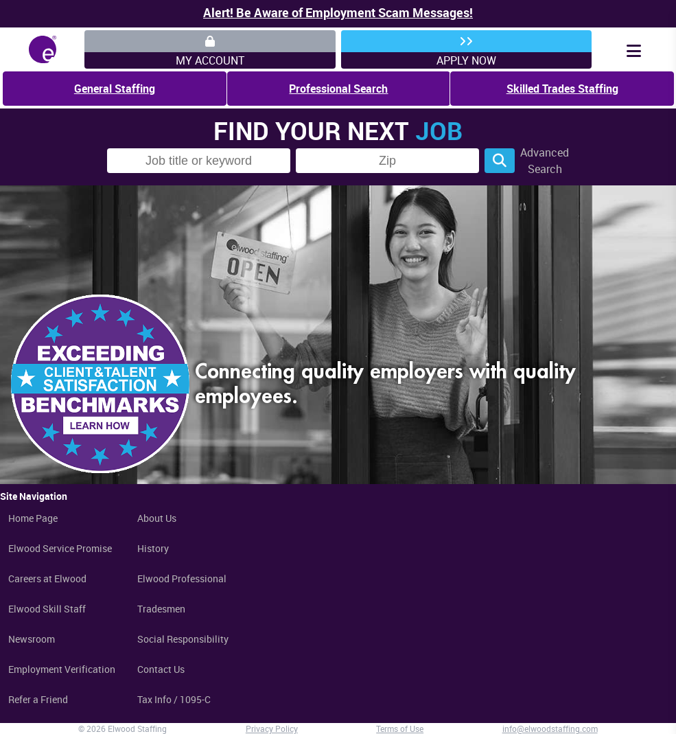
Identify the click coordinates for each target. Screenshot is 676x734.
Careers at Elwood (47, 578)
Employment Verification (61, 669)
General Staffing (114, 88)
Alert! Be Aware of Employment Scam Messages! (338, 12)
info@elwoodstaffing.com (550, 728)
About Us (156, 518)
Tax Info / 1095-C (174, 699)
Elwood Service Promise (60, 548)
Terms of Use (399, 728)
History (153, 548)
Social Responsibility (183, 638)
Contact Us (161, 669)
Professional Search (338, 88)
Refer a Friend (38, 699)
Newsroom (31, 638)
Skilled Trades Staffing (562, 88)
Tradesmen (161, 608)
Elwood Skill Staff (47, 608)
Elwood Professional (181, 578)
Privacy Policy (272, 728)
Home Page (33, 518)
